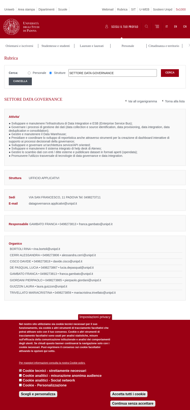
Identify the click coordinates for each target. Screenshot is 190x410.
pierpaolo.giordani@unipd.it (83, 280)
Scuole (62, 9)
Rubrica (122, 9)
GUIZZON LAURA (22, 286)
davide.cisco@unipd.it (67, 261)
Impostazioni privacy (95, 317)
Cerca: (13, 73)
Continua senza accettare (132, 403)
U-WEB (144, 9)
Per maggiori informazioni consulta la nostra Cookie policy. (52, 362)
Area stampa (26, 9)
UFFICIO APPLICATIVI (44, 178)
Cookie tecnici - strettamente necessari (54, 371)
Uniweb (9, 9)
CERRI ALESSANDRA (25, 255)
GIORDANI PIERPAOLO (26, 280)
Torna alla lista (175, 101)
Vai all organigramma (142, 101)
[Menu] (157, 27)
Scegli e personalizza (38, 394)
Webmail (107, 9)
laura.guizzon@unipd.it (52, 286)
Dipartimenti (46, 9)
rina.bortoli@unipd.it (46, 249)
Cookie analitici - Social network (49, 380)
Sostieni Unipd (162, 9)
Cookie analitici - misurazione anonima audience (62, 375)
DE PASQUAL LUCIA (24, 267)
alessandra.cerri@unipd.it (79, 255)
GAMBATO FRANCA (43, 224)
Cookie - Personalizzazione (44, 385)
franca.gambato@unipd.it (96, 224)
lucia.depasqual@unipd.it (77, 267)
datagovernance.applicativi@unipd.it (53, 203)
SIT (133, 9)
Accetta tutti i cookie (129, 394)
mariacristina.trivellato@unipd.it (95, 292)
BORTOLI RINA (20, 249)
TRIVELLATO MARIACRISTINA (31, 292)
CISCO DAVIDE (20, 261)
